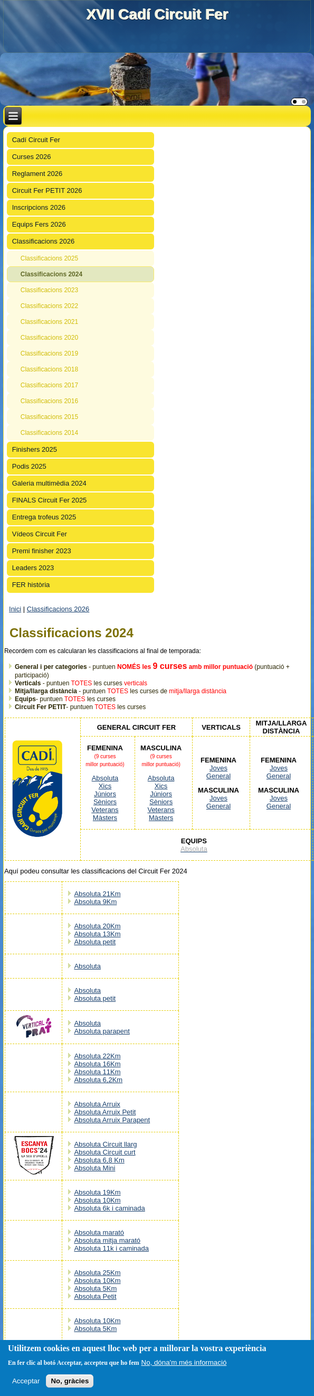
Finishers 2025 (34, 449)
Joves (218, 768)
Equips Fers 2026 (39, 224)
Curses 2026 (31, 157)
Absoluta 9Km (95, 902)
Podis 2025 (29, 466)
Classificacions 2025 (49, 258)
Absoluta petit (95, 942)
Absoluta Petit (95, 1296)
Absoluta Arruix (97, 1104)
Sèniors (105, 802)
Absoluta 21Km (97, 894)
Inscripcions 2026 (38, 207)
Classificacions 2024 (51, 274)
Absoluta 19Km (97, 1192)
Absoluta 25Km (97, 1273)
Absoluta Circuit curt (104, 1152)
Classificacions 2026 (43, 241)
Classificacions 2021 (49, 321)
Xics (105, 786)
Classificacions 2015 (49, 417)
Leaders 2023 (33, 568)
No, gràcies (70, 1381)
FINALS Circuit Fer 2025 (49, 500)
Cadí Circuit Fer (36, 140)
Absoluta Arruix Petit (105, 1112)
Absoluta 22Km (97, 1056)
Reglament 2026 (37, 174)
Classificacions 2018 (49, 369)
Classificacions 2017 (49, 385)
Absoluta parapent (102, 1031)
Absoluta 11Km (97, 1072)
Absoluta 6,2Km (98, 1080)
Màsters (105, 818)
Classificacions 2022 (49, 306)
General (218, 776)
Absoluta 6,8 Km (99, 1160)
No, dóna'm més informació (184, 1362)
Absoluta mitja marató (107, 1240)
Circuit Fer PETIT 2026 (47, 190)
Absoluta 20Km (97, 926)
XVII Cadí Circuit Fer (157, 14)
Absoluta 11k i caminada (111, 1248)
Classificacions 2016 (49, 401)
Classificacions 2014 (49, 432)
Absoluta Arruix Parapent (112, 1120)
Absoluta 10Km (97, 1200)
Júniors (105, 794)
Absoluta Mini (94, 1168)
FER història (31, 585)
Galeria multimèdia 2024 (49, 483)
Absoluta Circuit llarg (105, 1144)
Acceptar (26, 1381)
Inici (15, 609)
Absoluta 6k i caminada (109, 1208)
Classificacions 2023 (49, 290)
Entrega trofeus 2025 (44, 517)
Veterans (104, 810)
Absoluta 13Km (97, 934)
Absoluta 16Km (97, 1064)
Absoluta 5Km (95, 1288)
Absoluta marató (99, 1232)
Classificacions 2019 (49, 353)
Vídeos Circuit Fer (39, 534)
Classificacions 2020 (49, 337)
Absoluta (105, 778)
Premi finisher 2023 (41, 551)
